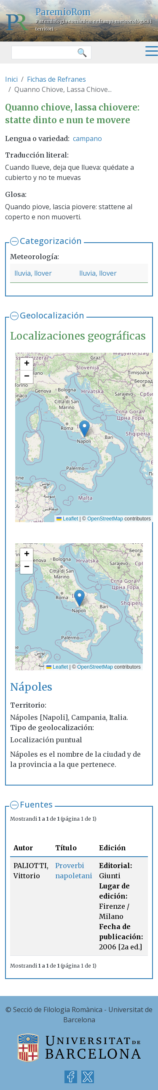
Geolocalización (52, 315)
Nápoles (31, 687)
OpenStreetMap (105, 519)
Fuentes (36, 804)
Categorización (51, 240)
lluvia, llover (33, 273)
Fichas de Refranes (56, 79)
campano (87, 138)
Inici (11, 79)
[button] (84, 428)
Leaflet (67, 519)
